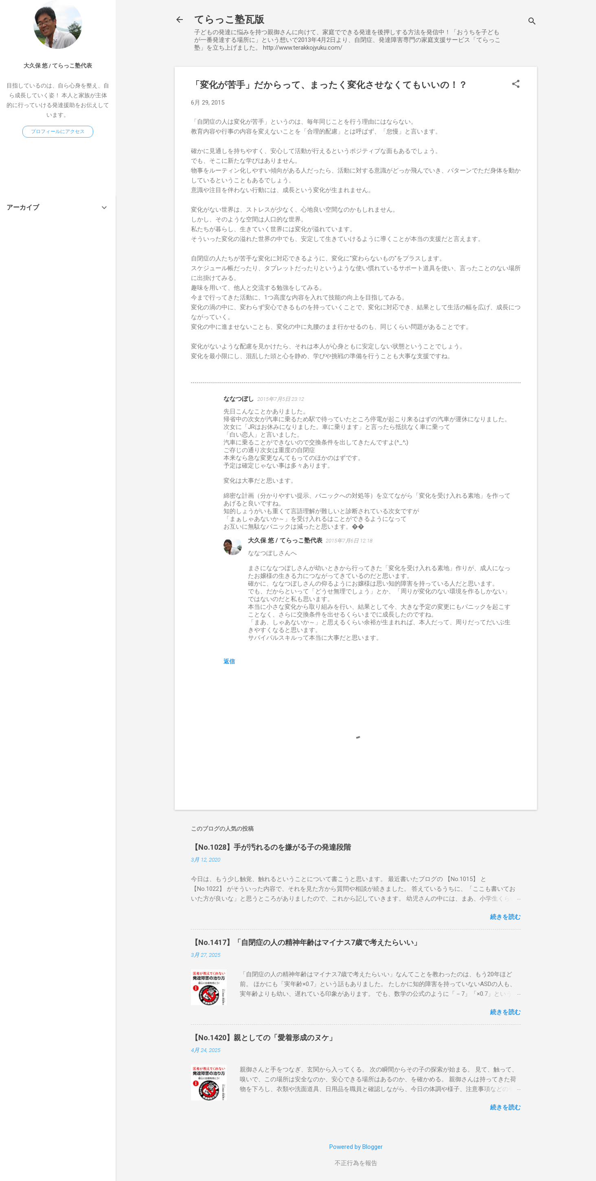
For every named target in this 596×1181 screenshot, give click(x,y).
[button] (516, 84)
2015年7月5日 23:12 (280, 399)
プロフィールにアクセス (58, 131)
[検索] (532, 22)
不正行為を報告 (356, 1163)
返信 (229, 661)
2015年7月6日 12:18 (349, 541)
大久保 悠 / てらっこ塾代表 (285, 540)
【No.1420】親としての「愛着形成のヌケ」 (263, 1037)
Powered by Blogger (356, 1146)
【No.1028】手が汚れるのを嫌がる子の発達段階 (271, 847)
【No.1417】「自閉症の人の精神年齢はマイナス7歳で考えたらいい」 (306, 942)
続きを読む (505, 917)
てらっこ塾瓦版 (229, 19)
